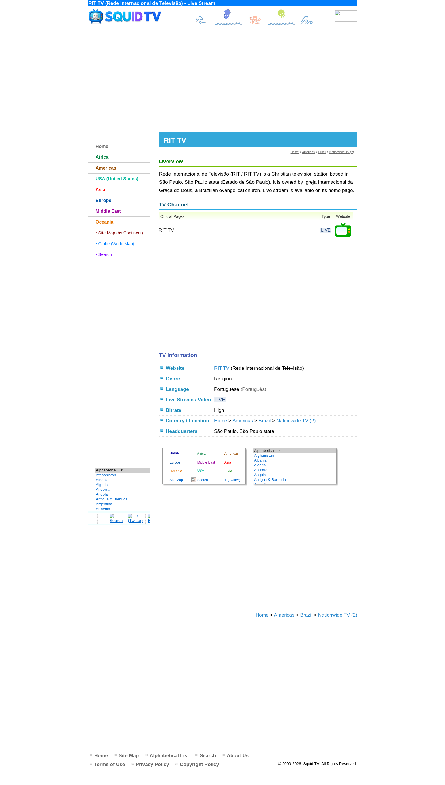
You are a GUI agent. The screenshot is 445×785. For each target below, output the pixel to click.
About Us (238, 755)
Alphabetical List (169, 755)
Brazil (322, 152)
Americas (308, 152)
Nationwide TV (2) (341, 152)
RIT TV (221, 368)
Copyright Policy (199, 764)
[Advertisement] (222, 79)
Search (208, 755)
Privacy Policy (152, 764)
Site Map (129, 755)
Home (295, 152)
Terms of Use (109, 764)
